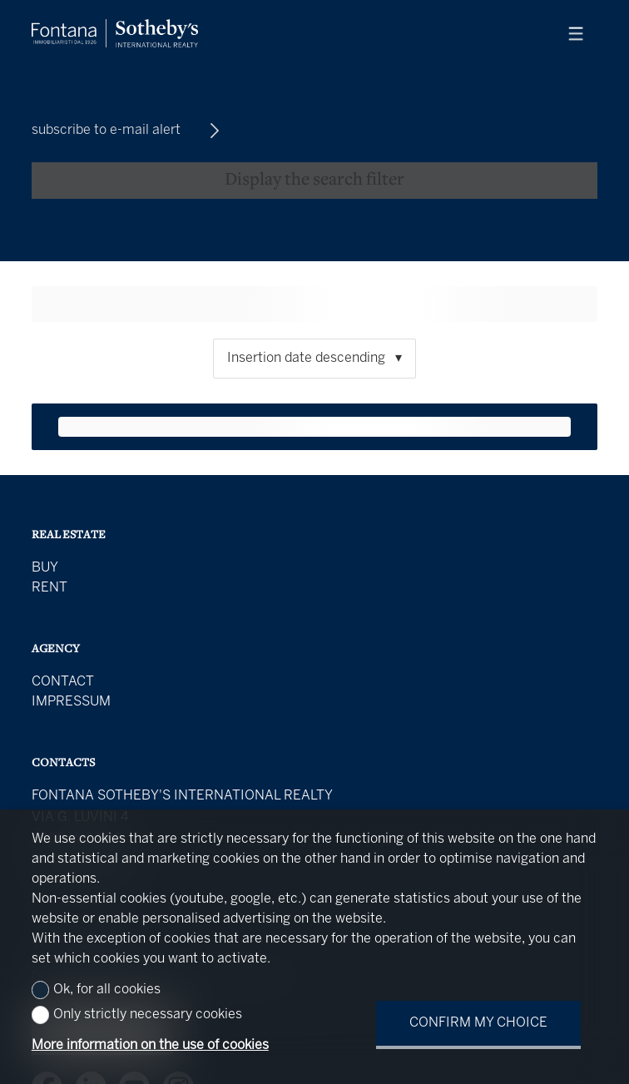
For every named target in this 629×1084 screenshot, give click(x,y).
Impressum (71, 701)
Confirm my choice (478, 1023)
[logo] (115, 33)
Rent (49, 588)
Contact (63, 682)
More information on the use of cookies (150, 1045)
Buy (45, 568)
